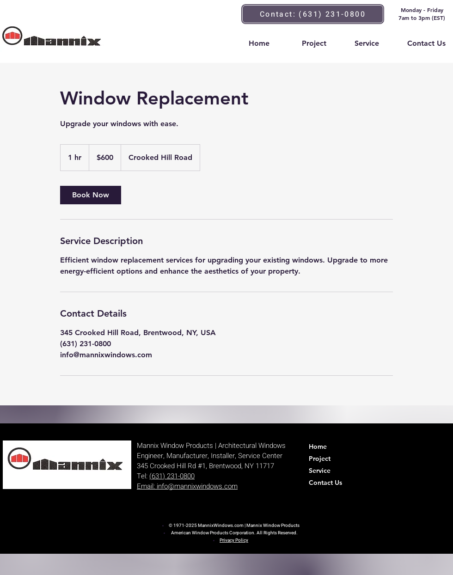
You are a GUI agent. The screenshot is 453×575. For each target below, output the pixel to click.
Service (320, 470)
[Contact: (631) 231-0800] (313, 14)
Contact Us (325, 482)
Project (320, 458)
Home (318, 446)
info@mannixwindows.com (197, 486)
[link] (90, 195)
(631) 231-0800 (172, 476)
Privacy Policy (234, 540)
